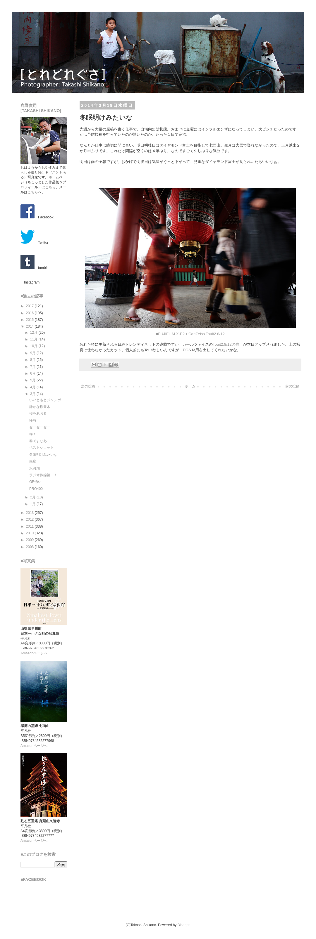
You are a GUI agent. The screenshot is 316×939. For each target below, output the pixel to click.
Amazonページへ (33, 653)
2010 (30, 533)
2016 (30, 313)
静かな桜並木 (39, 407)
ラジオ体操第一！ (43, 475)
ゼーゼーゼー (39, 427)
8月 (33, 360)
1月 (33, 504)
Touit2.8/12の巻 (226, 344)
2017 (30, 306)
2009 (30, 540)
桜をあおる (38, 413)
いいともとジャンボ (45, 400)
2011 (30, 526)
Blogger (184, 925)
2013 (30, 513)
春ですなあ (38, 441)
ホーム (190, 386)
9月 (33, 353)
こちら (50, 187)
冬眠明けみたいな (43, 455)
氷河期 (34, 468)
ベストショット (41, 448)
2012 (30, 519)
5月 (33, 380)
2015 (30, 320)
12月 (34, 333)
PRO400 (36, 489)
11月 (34, 339)
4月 (33, 387)
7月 (33, 367)
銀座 (32, 461)
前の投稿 (292, 386)
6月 (33, 373)
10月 (34, 346)
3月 (33, 394)
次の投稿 (88, 386)
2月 (33, 497)
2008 (30, 547)
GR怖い (35, 482)
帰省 (32, 420)
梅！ (32, 434)
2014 (30, 326)
